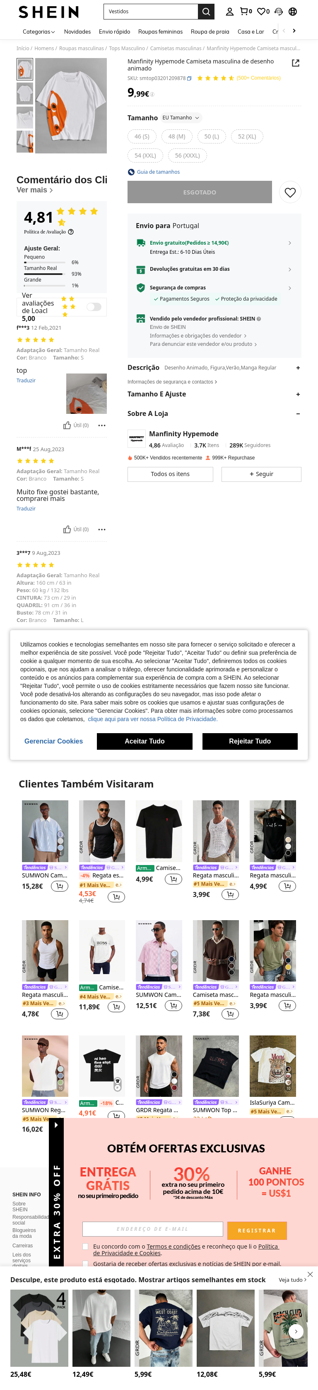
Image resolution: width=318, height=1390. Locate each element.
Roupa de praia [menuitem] (210, 31)
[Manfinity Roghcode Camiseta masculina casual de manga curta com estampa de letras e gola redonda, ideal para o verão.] (226, 1328)
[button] (279, 12)
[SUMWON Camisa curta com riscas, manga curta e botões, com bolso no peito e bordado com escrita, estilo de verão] (159, 951)
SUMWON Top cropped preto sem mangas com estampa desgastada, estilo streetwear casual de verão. (216, 1110)
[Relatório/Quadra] (102, 425)
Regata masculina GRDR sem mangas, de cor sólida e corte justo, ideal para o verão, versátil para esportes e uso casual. (45, 995)
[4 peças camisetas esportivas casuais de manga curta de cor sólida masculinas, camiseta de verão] (39, 1328)
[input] (152, 1229)
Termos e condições (173, 1246)
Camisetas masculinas (176, 48)
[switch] (94, 307)
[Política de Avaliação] (49, 231)
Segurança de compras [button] (178, 288)
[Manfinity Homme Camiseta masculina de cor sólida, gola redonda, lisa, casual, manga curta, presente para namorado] (101, 1328)
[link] (245, 11)
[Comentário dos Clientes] (62, 184)
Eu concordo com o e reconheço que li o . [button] (186, 1249)
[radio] (142, 136)
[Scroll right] (294, 31)
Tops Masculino (127, 48)
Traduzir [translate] (26, 381)
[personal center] (230, 12)
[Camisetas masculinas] (102, 951)
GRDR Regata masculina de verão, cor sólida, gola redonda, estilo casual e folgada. (159, 1110)
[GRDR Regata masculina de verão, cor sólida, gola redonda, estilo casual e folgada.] (159, 1066)
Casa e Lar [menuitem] (251, 31)
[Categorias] (39, 31)
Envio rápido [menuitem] (114, 31)
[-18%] (106, 1103)
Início (23, 48)
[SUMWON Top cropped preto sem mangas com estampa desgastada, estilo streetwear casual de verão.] (216, 1066)
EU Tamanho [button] (181, 117)
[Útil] (67, 425)
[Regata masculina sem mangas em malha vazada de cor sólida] (216, 831)
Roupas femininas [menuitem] (160, 31)
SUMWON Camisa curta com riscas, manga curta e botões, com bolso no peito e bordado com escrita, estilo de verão (159, 995)
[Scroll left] (284, 31)
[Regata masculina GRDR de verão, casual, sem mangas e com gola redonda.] (273, 951)
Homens (44, 48)
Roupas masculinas (81, 48)
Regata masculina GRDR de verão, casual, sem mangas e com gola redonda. (273, 995)
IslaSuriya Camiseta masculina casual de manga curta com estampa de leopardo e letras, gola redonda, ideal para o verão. (273, 1102)
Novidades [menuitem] (77, 31)
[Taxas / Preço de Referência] (152, 94)
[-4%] (85, 876)
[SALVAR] (290, 192)
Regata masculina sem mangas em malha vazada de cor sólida (216, 875)
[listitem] (45, 851)
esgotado (200, 192)
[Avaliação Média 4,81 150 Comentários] (239, 79)
